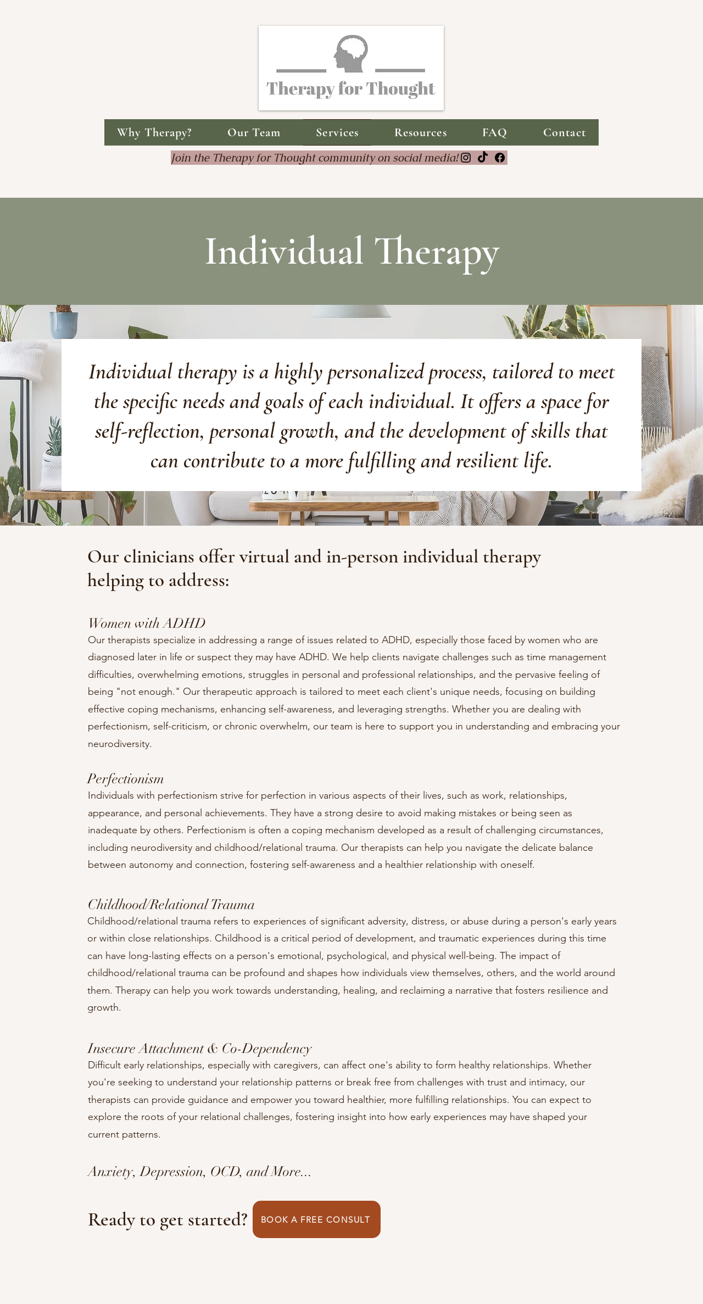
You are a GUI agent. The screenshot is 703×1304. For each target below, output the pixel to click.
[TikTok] (482, 157)
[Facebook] (499, 157)
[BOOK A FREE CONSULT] (317, 1219)
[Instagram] (465, 157)
